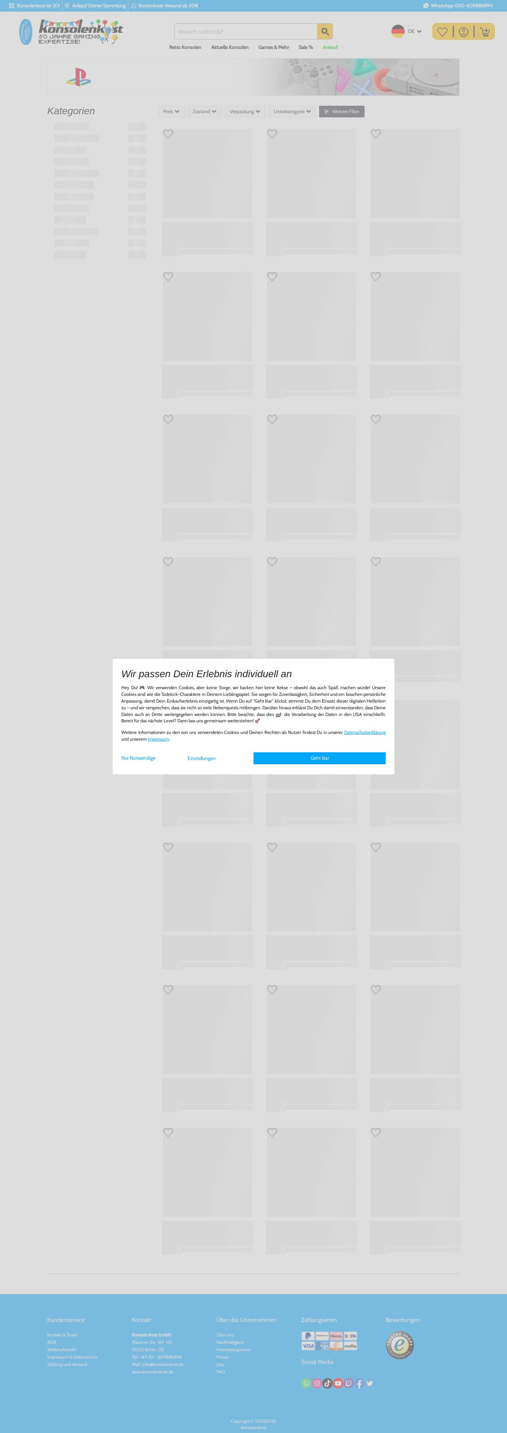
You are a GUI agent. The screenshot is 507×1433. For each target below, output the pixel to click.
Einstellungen (202, 758)
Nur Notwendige (138, 758)
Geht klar (320, 758)
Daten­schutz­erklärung (365, 732)
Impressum (158, 739)
